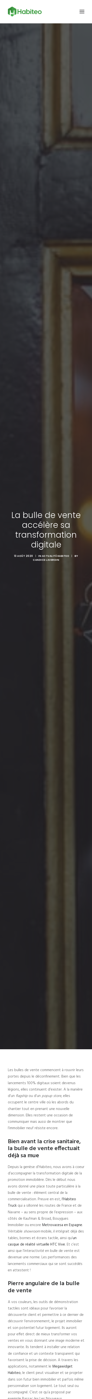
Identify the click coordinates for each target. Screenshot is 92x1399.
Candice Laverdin (46, 560)
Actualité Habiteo (55, 556)
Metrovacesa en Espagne (62, 1225)
